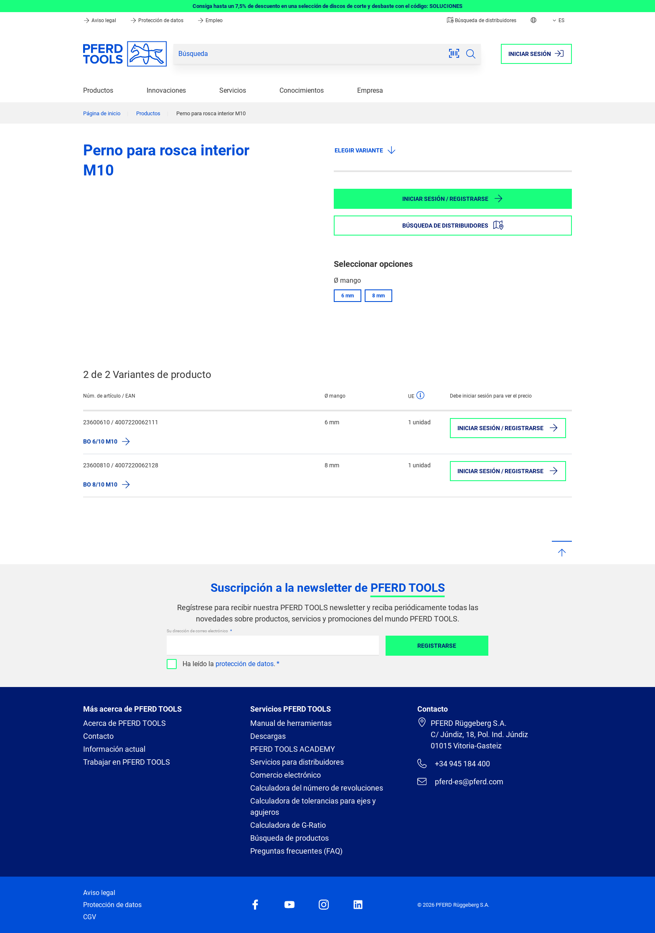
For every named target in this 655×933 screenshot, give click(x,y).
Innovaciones (166, 90)
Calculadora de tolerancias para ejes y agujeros (313, 806)
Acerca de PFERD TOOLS (124, 723)
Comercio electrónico (285, 775)
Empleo (210, 20)
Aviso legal (100, 20)
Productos (98, 90)
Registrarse (436, 645)
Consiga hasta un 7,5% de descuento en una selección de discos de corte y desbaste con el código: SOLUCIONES (327, 6)
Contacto (98, 736)
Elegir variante (365, 150)
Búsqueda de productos (289, 838)
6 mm (347, 296)
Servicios (232, 90)
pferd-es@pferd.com (460, 781)
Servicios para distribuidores (297, 762)
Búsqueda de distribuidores (481, 20)
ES (557, 20)
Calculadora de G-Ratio (288, 825)
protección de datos (245, 664)
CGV (89, 917)
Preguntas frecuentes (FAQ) (296, 851)
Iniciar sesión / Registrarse (452, 198)
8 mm (378, 296)
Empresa (370, 90)
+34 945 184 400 (453, 763)
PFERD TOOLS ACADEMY (292, 749)
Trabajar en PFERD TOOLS (126, 762)
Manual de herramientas (291, 723)
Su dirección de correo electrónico (198, 631)
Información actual (114, 749)
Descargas (268, 736)
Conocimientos (301, 90)
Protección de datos (157, 20)
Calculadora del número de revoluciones (316, 787)
